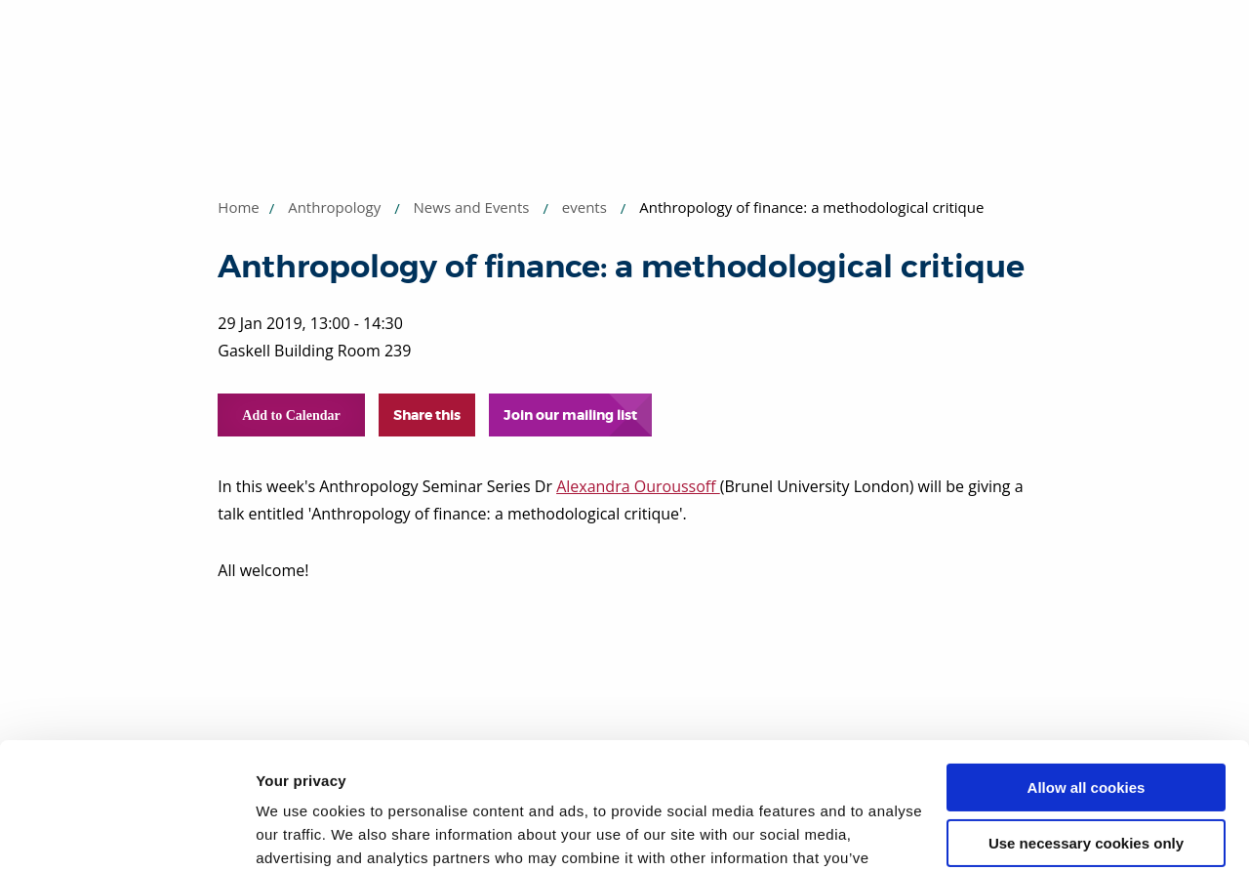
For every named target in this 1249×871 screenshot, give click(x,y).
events (584, 207)
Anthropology (334, 207)
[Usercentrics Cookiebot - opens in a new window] (126, 833)
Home (238, 207)
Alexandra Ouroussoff (638, 486)
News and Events (472, 207)
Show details (301, 832)
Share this (427, 415)
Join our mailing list (570, 415)
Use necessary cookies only (1086, 716)
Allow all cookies (1086, 661)
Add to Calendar (291, 415)
